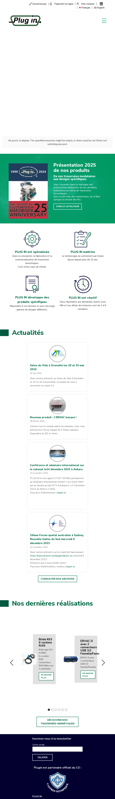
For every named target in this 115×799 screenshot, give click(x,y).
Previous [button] (12, 550)
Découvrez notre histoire (26, 42)
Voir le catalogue (66, 94)
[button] (57, 241)
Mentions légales (69, 704)
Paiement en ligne (63, 4)
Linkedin (101, 3)
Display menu (104, 20)
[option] (37, 547)
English (101, 7)
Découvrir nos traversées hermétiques (58, 609)
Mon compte (87, 4)
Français (86, 7)
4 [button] (59, 597)
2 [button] (52, 597)
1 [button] (49, 597)
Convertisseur (39, 4)
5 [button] (63, 597)
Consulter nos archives (57, 467)
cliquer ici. (70, 454)
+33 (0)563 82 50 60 (48, 698)
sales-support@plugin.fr (45, 704)
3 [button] (56, 597)
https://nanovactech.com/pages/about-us (51, 444)
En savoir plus (45, 564)
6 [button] (66, 597)
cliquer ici (61, 381)
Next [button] (103, 550)
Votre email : (39, 632)
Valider (42, 644)
